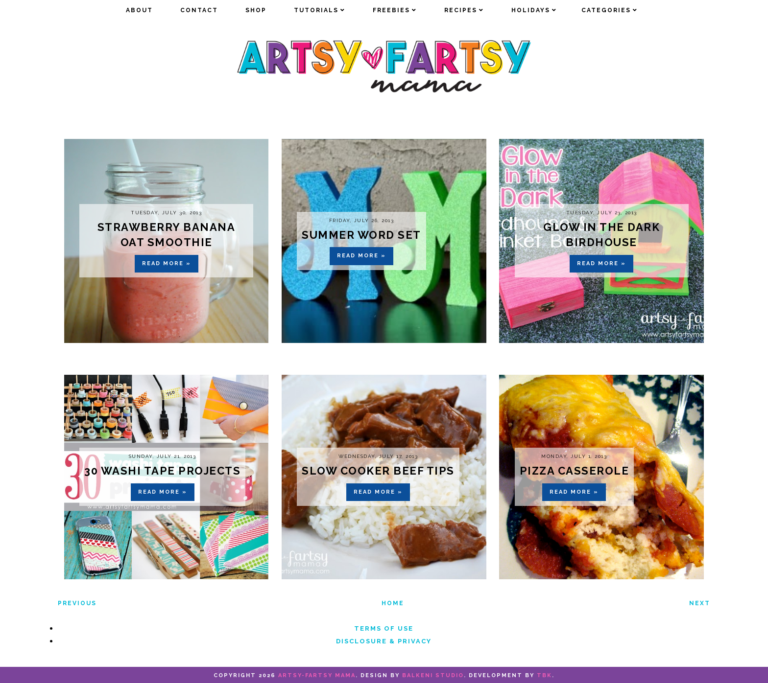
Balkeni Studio (433, 675)
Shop (255, 10)
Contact (199, 10)
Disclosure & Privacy (384, 641)
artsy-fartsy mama (317, 675)
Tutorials (316, 10)
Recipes (460, 10)
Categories (606, 10)
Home (393, 603)
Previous (77, 603)
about (139, 10)
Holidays (530, 10)
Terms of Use (383, 628)
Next (699, 603)
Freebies (391, 10)
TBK (544, 675)
